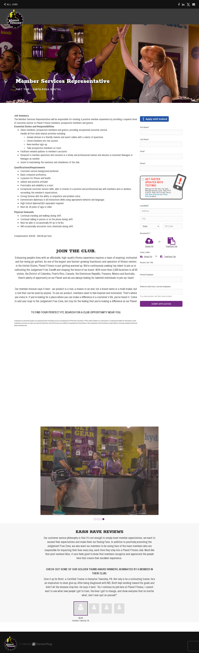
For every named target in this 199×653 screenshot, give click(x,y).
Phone (143, 163)
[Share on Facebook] (179, 4)
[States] (150, 226)
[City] (161, 218)
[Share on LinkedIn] (183, 4)
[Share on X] (188, 4)
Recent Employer (147, 274)
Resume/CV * (145, 233)
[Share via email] (193, 4)
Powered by (36, 644)
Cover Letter (145, 252)
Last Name (144, 139)
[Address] (161, 211)
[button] (95, 519)
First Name (144, 127)
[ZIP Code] (172, 226)
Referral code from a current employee (155, 286)
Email (142, 151)
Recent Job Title (146, 262)
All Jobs (11, 4)
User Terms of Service (152, 194)
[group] (99, 471)
